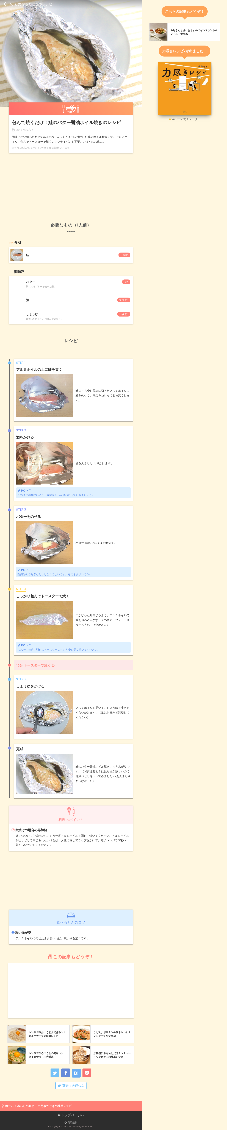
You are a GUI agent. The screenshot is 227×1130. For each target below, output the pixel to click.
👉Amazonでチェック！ (184, 119)
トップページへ (71, 1115)
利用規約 (71, 1122)
